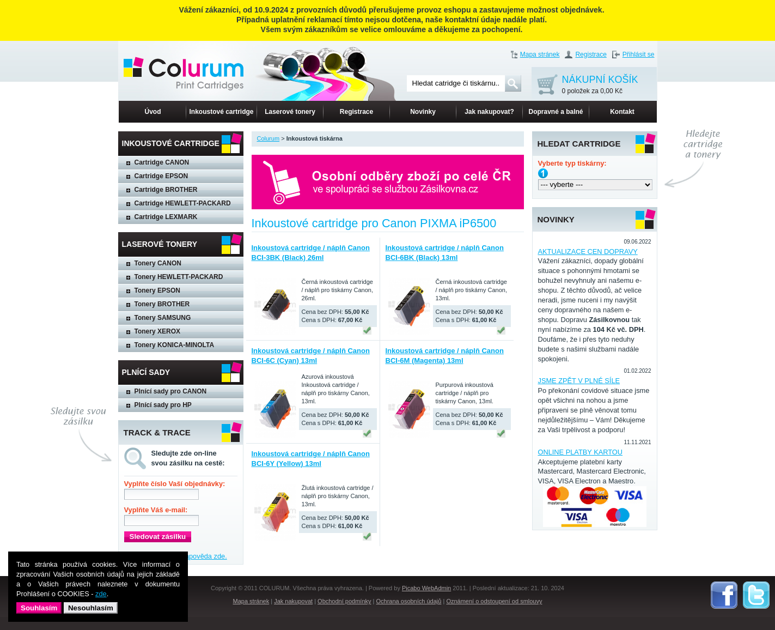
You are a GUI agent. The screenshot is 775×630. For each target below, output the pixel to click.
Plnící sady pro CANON (171, 391)
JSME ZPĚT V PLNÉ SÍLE (579, 381)
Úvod (153, 112)
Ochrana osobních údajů (409, 601)
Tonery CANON (158, 263)
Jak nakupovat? (489, 112)
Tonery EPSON (157, 290)
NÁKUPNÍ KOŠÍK (600, 85)
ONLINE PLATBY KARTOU (580, 452)
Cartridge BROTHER (166, 189)
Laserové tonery (290, 112)
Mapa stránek (540, 54)
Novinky (423, 112)
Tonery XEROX (157, 331)
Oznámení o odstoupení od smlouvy (494, 601)
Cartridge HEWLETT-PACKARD (183, 203)
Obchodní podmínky (344, 601)
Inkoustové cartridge (221, 112)
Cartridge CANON (162, 162)
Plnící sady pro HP (163, 405)
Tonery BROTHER (162, 304)
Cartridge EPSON (161, 176)
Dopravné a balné (555, 112)
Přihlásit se (639, 54)
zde (101, 594)
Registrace (590, 54)
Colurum (268, 138)
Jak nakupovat (293, 601)
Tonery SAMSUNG (163, 318)
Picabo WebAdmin (426, 588)
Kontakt (622, 112)
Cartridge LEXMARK (166, 217)
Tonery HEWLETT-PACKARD (179, 277)
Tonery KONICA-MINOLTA (175, 345)
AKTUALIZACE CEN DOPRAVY (588, 251)
